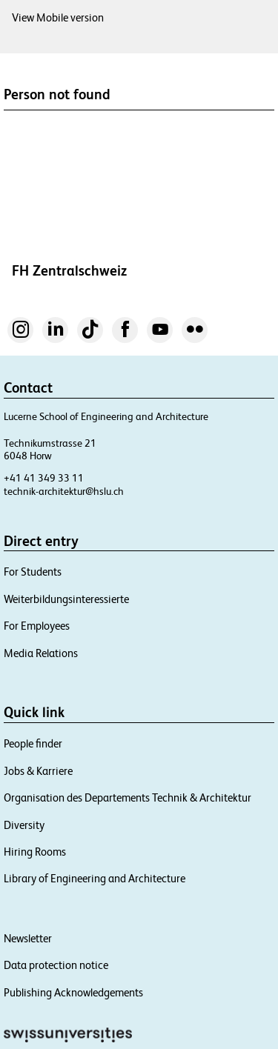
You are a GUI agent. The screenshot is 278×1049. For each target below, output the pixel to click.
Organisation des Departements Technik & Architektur (127, 797)
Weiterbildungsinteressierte (66, 599)
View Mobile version (58, 17)
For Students (33, 571)
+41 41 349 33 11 (44, 478)
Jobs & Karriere (38, 771)
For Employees (37, 625)
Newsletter (28, 938)
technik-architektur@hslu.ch (64, 491)
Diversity (24, 825)
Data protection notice (56, 965)
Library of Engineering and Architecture (94, 878)
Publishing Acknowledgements (73, 992)
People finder (33, 743)
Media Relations (41, 653)
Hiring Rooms (35, 851)
